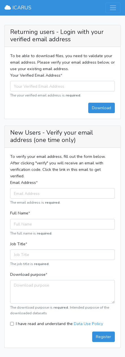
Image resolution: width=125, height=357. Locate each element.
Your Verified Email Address (35, 75)
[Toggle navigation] (112, 8)
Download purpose (28, 274)
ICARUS (18, 7)
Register (103, 336)
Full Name (19, 213)
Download (101, 108)
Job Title (17, 244)
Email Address (23, 182)
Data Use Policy (88, 323)
